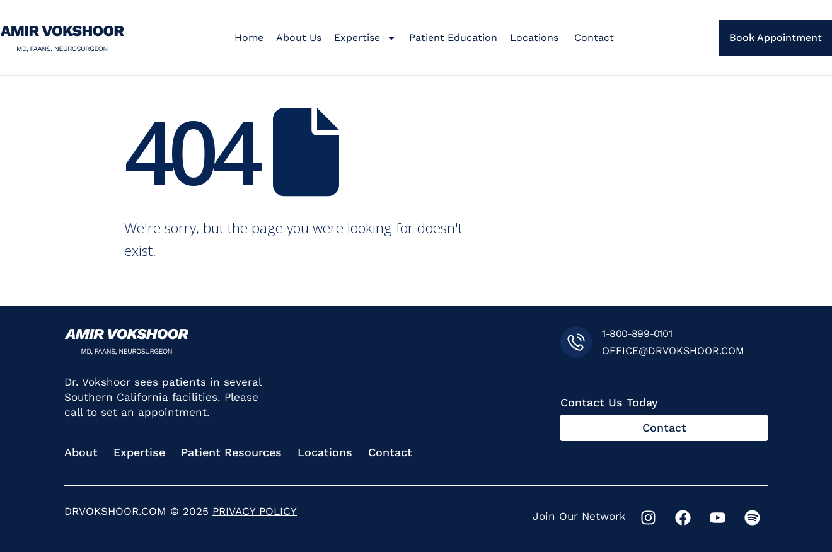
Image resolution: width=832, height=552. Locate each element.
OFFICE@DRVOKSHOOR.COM (673, 351)
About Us (298, 37)
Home (248, 37)
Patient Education (453, 37)
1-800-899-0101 (637, 334)
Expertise (365, 37)
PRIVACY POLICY (254, 511)
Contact (594, 37)
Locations (536, 37)
